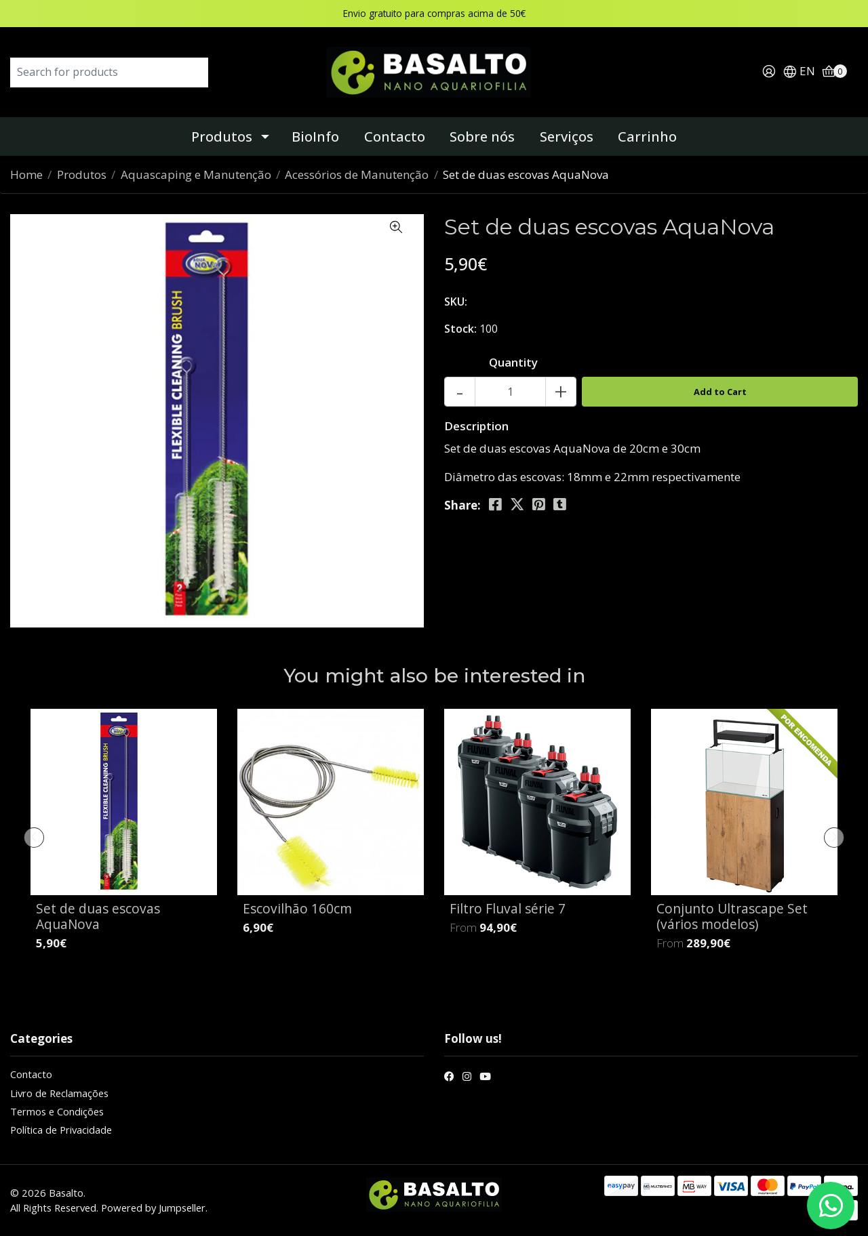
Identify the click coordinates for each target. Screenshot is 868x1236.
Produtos (221, 136)
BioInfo (315, 136)
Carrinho (647, 136)
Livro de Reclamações (59, 1093)
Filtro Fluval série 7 (508, 908)
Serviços (566, 136)
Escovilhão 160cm (297, 908)
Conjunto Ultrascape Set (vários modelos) (732, 916)
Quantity (513, 362)
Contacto (394, 136)
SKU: (455, 301)
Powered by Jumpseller (153, 1207)
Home (26, 174)
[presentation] (34, 837)
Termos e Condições (57, 1111)
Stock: (460, 328)
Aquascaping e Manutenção (196, 174)
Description (476, 426)
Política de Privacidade (61, 1129)
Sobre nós (482, 136)
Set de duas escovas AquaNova (98, 916)
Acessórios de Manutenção (357, 174)
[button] (799, 72)
